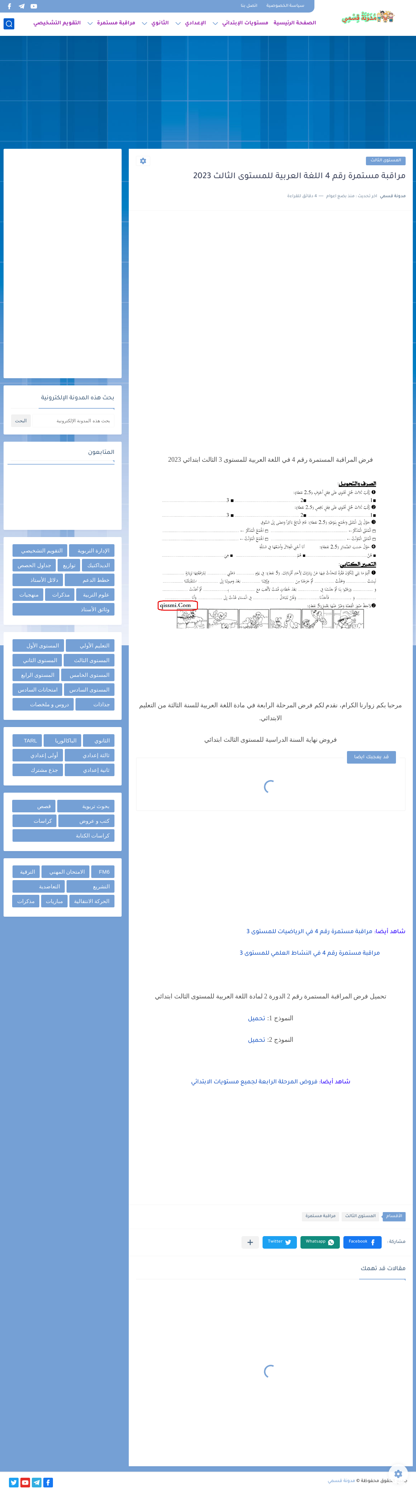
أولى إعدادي (44, 755)
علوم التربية (96, 595)
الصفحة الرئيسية (295, 24)
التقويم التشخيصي (57, 24)
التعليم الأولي (94, 645)
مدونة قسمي (341, 1481)
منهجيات (29, 595)
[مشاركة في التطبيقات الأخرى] (250, 1242)
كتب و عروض (94, 821)
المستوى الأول (42, 645)
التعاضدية (49, 886)
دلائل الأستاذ (44, 580)
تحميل (256, 1019)
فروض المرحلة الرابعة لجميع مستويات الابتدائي (255, 1082)
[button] (362, 1242)
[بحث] (9, 23)
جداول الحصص (34, 565)
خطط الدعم (96, 580)
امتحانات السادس (38, 690)
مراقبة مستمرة (116, 24)
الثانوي (160, 24)
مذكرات (61, 595)
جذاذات (101, 704)
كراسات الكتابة (92, 835)
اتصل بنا (249, 6)
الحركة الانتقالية (91, 901)
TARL (30, 740)
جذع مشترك (44, 770)
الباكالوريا (66, 740)
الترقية (27, 872)
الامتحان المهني (67, 872)
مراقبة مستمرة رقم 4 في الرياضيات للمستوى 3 (309, 932)
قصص (44, 806)
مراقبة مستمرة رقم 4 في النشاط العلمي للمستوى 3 (310, 953)
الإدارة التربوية (93, 550)
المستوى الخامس (89, 675)
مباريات (54, 901)
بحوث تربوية (95, 806)
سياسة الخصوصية (285, 6)
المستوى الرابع (37, 675)
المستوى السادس (89, 690)
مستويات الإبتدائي (245, 24)
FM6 (104, 872)
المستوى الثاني (40, 660)
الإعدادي (195, 24)
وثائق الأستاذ (95, 609)
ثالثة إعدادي (96, 755)
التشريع (101, 886)
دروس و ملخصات (49, 704)
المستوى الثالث (386, 160)
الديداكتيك (98, 565)
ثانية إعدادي (96, 770)
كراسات (43, 821)
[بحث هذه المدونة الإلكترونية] (73, 420)
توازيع (69, 565)
